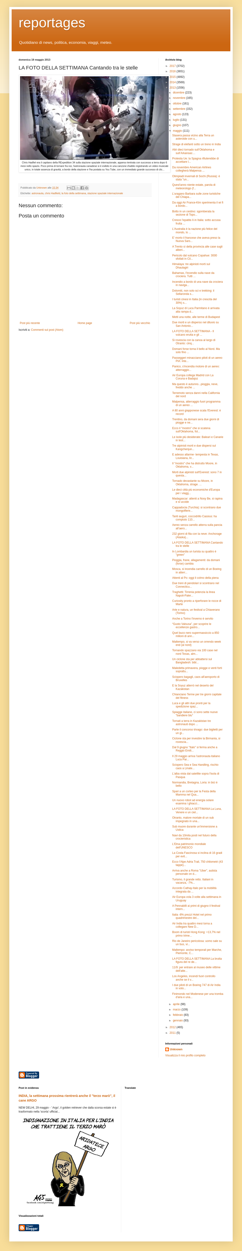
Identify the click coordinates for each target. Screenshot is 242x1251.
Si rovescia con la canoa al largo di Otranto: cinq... (193, 341)
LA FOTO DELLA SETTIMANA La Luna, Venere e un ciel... (197, 810)
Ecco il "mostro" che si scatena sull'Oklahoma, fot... (191, 430)
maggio (178, 130)
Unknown (176, 1049)
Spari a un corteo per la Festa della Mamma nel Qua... (194, 793)
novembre (179, 98)
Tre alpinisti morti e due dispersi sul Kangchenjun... (194, 447)
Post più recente (30, 323)
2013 (173, 87)
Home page (85, 323)
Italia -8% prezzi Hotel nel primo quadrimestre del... (192, 916)
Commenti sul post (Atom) (47, 329)
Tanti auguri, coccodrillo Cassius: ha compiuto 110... (194, 518)
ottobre (177, 103)
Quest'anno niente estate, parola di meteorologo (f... (193, 186)
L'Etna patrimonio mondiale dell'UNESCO (189, 845)
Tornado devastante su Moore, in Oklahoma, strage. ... (192, 482)
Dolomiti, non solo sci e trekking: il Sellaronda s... (193, 292)
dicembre (179, 92)
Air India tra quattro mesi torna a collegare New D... (192, 925)
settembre (179, 108)
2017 (173, 66)
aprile (177, 1004)
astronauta (38, 193)
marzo (177, 1009)
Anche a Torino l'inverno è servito (192, 618)
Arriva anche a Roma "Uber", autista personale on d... (194, 872)
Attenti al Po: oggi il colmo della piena (195, 577)
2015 (173, 77)
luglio (176, 119)
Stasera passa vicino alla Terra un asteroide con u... (193, 137)
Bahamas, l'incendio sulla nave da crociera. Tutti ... (193, 274)
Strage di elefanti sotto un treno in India (196, 144)
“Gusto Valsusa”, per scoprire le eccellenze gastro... (191, 625)
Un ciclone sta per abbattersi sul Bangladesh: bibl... (192, 661)
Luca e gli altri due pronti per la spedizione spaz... (191, 705)
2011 (173, 1032)
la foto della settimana (73, 193)
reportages (52, 22)
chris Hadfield (52, 193)
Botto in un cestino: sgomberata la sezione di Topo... (193, 213)
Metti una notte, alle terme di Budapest (196, 317)
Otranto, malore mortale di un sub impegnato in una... (193, 819)
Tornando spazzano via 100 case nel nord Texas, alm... (195, 652)
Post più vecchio (140, 323)
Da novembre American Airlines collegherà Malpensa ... (191, 169)
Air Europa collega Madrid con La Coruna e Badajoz (192, 377)
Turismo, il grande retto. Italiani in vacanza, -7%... (192, 881)
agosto (177, 114)
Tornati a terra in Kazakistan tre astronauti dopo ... (191, 722)
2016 (173, 71)
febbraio (178, 1015)
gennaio (178, 1020)
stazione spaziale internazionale (105, 193)
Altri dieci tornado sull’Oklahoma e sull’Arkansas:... (193, 151)
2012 (173, 1027)
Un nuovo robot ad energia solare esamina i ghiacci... (193, 802)
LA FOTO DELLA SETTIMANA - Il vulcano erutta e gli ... (193, 333)
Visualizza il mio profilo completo (185, 1055)
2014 (173, 82)
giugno (177, 125)
